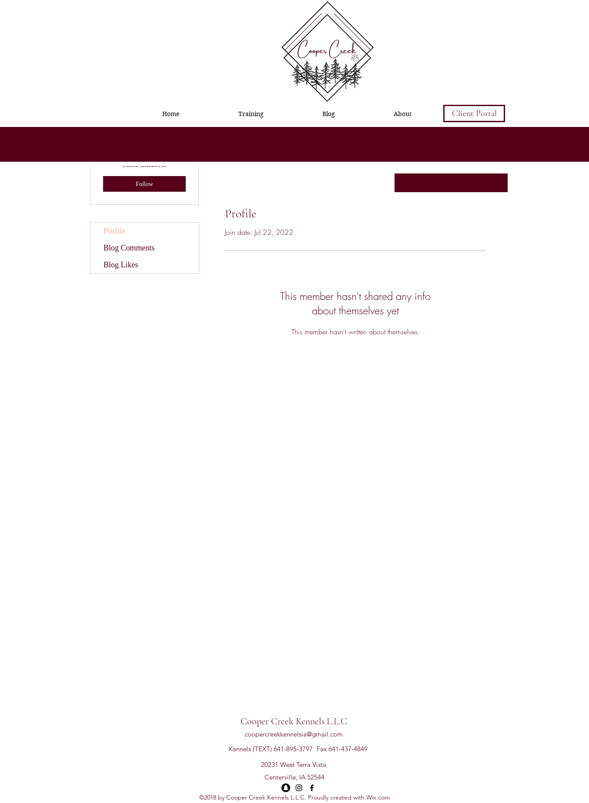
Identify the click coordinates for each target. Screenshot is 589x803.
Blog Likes (121, 264)
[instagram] (298, 787)
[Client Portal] (474, 113)
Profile (114, 231)
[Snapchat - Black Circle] (285, 787)
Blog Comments (129, 247)
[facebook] (312, 787)
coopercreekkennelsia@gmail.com (293, 734)
